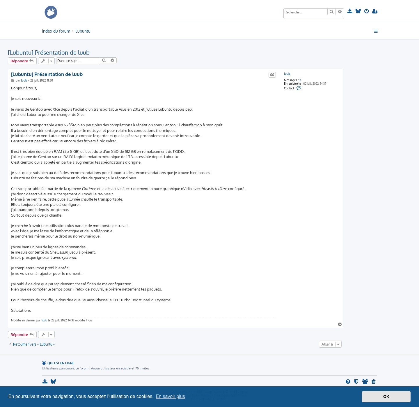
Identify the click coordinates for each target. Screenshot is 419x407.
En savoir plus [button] (170, 396)
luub (287, 73)
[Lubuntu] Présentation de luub (49, 52)
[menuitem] (350, 11)
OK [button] (386, 396)
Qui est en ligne (60, 363)
